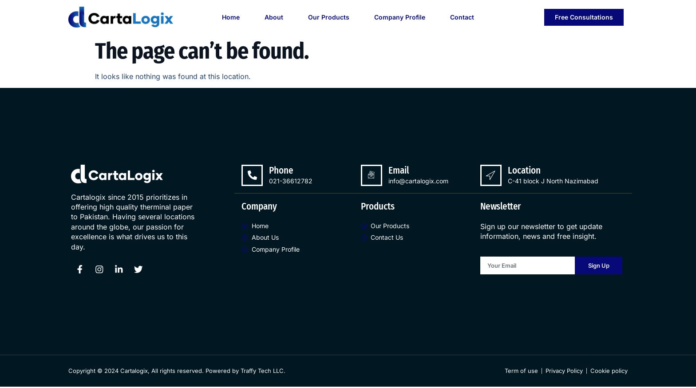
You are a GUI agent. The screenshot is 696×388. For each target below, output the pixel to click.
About (274, 17)
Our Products (328, 17)
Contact (462, 17)
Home (231, 17)
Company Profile (399, 17)
